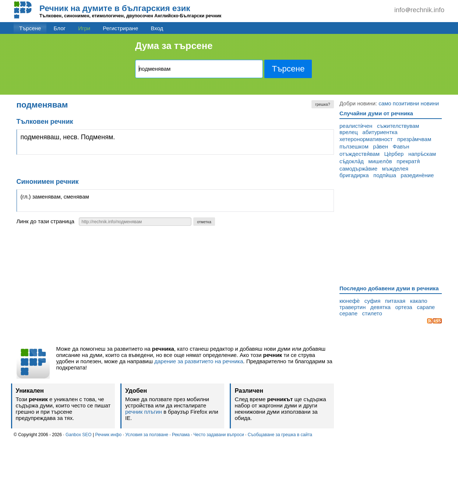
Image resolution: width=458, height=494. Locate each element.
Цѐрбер (394, 154)
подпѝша (384, 175)
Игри (84, 28)
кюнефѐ (349, 301)
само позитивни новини (408, 103)
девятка (380, 307)
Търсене (30, 28)
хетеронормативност (365, 139)
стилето (372, 313)
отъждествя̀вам (359, 154)
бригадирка (354, 175)
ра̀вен (380, 146)
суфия (372, 301)
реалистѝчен (355, 126)
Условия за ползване (146, 434)
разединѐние (417, 175)
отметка (204, 222)
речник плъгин (143, 412)
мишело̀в (380, 161)
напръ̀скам (422, 154)
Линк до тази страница (45, 221)
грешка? (322, 104)
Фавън (401, 146)
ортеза (403, 307)
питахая (395, 301)
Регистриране (120, 28)
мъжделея (395, 168)
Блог (60, 28)
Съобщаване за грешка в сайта (280, 434)
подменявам (42, 104)
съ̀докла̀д (351, 161)
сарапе (426, 307)
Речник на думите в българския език (114, 8)
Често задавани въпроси (218, 434)
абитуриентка (379, 132)
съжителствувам (398, 126)
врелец (348, 132)
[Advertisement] (175, 287)
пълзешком (354, 146)
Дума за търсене (173, 46)
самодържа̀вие (358, 168)
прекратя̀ (408, 161)
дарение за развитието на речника (198, 361)
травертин (352, 307)
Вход (157, 28)
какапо (418, 301)
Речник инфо (108, 434)
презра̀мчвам (414, 139)
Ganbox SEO (79, 434)
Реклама (181, 434)
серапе (348, 313)
